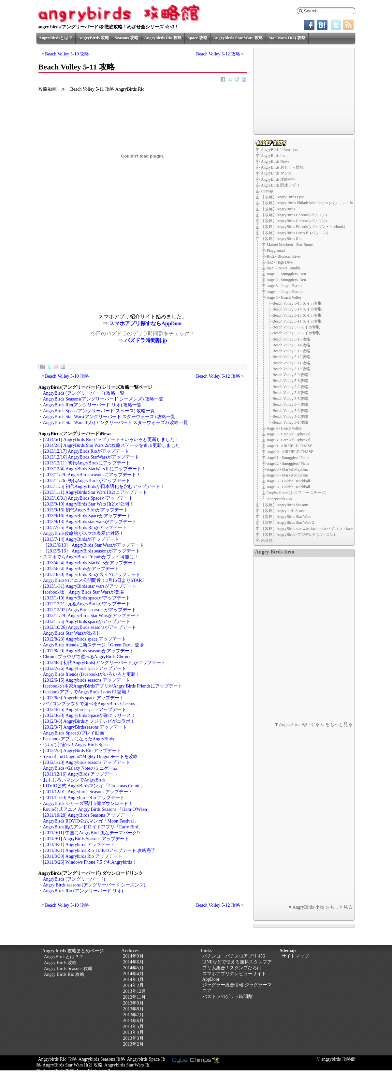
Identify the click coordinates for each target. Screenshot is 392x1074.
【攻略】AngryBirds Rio (281, 238)
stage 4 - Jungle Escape (285, 291)
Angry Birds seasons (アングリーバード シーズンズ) (94, 885)
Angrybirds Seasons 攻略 (102, 1059)
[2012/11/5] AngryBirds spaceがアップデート (86, 621)
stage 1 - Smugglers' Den (286, 274)
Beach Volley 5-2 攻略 (291, 416)
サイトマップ (295, 956)
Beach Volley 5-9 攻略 (291, 374)
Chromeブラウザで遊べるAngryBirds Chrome (87, 656)
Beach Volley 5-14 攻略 (292, 345)
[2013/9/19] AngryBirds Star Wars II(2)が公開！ (88, 504)
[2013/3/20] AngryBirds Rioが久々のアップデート (91, 574)
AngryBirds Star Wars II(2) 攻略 (73, 1065)
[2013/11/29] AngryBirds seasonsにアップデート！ (92, 474)
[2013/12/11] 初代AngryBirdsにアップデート (86, 463)
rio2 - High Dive (280, 262)
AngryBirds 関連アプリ (280, 185)
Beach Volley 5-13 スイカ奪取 (297, 315)
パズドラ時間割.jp (145, 340)
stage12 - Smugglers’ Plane (288, 463)
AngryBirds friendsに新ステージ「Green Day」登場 (93, 645)
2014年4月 (133, 973)
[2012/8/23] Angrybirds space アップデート (84, 639)
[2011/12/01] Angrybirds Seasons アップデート (88, 791)
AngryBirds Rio (279, 498)
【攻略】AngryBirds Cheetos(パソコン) (294, 215)
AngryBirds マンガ (276, 173)
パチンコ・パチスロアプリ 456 (233, 956)
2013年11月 (134, 997)
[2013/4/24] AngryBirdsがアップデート (81, 568)
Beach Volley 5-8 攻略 (291, 380)
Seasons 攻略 (126, 37)
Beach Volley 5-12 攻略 (218, 54)
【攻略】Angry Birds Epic (282, 197)
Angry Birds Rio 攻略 (64, 974)
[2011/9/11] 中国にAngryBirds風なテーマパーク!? (92, 832)
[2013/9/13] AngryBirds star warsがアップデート (90, 521)
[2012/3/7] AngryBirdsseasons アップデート (85, 727)
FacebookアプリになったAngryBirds (78, 738)
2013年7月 (133, 1014)
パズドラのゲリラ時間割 (227, 996)
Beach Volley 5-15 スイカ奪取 (297, 303)
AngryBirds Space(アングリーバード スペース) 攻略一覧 (99, 410)
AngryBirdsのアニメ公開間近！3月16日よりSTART (94, 580)
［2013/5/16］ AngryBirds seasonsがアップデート (91, 551)
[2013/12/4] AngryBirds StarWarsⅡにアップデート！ (94, 468)
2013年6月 (133, 1020)
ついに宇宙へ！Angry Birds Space (76, 744)
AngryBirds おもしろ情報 (282, 167)
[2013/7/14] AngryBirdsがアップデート (81, 539)
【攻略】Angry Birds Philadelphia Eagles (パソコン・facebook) (313, 203)
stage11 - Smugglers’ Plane (288, 457)
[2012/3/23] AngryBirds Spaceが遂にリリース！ (89, 715)
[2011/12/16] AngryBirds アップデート (80, 774)
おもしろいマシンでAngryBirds (74, 780)
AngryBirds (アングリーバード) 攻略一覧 (83, 393)
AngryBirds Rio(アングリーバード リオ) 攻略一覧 (92, 404)
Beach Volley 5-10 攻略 (67, 54)
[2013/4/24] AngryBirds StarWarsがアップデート (90, 562)
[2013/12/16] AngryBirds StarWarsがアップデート (91, 457)
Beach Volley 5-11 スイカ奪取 (297, 321)
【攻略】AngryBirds (278, 209)
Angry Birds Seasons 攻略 (68, 968)
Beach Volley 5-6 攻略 (291, 392)
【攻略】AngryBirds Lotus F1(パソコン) (294, 233)
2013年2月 (133, 1044)
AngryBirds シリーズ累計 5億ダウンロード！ (88, 803)
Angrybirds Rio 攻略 (163, 37)
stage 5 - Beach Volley (284, 297)
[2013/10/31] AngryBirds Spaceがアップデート (88, 498)
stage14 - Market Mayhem (287, 475)
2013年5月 (133, 1026)
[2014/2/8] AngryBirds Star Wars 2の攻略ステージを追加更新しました (111, 445)
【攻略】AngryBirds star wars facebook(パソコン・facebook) (311, 528)
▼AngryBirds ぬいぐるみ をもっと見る (313, 724)
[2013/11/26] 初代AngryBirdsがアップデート (86, 480)
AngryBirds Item (274, 155)
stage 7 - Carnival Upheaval (289, 434)
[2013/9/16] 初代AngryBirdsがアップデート (85, 509)
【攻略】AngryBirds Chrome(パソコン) (294, 221)
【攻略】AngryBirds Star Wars (286, 516)
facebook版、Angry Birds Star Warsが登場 (83, 592)
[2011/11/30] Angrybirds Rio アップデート (84, 797)
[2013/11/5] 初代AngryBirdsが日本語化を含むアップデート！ (104, 486)
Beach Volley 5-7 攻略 (291, 387)
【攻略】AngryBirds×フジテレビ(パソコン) (298, 534)
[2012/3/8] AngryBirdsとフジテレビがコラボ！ (89, 721)
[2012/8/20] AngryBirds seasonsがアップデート (88, 650)
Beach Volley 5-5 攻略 (291, 398)
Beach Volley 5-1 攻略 (291, 422)
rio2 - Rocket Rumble (284, 268)
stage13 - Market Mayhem (287, 469)
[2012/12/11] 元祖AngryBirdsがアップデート (86, 603)
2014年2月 (133, 985)
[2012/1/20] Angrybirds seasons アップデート (86, 762)
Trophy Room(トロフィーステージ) (297, 493)
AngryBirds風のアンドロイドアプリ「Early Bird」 (93, 826)
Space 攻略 (197, 37)
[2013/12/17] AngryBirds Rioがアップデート (86, 451)
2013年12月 (134, 991)
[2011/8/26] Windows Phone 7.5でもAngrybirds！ (90, 862)
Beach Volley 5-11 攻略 (291, 363)
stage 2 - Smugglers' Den (286, 280)
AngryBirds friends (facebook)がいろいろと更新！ (91, 674)
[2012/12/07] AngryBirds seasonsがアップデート (90, 609)
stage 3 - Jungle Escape (285, 285)
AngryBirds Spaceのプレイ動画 (73, 733)
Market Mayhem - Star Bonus (290, 244)
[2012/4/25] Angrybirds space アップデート (84, 709)
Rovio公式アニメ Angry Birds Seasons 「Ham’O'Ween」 (97, 809)
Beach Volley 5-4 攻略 (291, 404)
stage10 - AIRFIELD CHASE (290, 451)
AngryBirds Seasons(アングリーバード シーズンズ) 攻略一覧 (103, 399)
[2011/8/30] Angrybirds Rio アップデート (83, 856)
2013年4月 (133, 1032)
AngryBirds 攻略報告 (278, 179)
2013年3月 (133, 1038)
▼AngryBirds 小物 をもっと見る (320, 907)
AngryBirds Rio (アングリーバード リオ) (83, 890)
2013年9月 (133, 1003)
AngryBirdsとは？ (56, 37)
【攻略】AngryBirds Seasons (285, 505)
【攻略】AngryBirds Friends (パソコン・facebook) (303, 226)
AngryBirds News (275, 161)
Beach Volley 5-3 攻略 (291, 410)
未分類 (267, 540)
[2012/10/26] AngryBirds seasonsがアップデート (90, 627)
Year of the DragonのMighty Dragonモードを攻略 (90, 756)
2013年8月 (133, 1008)
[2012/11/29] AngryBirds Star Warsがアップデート (91, 615)
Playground (276, 250)
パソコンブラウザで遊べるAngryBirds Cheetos (89, 703)
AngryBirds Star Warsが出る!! (71, 633)
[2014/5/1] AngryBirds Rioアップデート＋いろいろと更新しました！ (111, 439)
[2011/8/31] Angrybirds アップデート (79, 844)
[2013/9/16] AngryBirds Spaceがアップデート (87, 515)
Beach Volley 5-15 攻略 (292, 339)
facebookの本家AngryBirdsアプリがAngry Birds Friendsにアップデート (113, 686)
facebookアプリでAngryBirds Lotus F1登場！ (87, 691)
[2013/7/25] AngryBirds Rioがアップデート (85, 527)
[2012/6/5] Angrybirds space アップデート (83, 697)
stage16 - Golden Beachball (288, 487)
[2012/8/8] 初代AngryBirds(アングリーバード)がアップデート (104, 662)
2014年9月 (133, 956)
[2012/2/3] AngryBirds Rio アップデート (82, 750)
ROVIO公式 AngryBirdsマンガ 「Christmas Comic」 (94, 785)
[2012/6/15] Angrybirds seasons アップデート (86, 680)
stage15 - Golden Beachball (288, 481)
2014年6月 (133, 962)
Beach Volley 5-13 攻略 (292, 351)
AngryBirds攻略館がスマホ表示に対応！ (83, 533)
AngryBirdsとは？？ (64, 956)
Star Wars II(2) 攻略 (287, 37)
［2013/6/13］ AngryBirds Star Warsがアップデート (93, 545)
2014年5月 (133, 967)
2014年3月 (133, 979)
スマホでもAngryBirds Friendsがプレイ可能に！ (91, 556)
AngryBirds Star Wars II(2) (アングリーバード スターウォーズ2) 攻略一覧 (115, 422)
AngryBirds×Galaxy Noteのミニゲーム (80, 768)
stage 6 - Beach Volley (284, 428)
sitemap (267, 191)
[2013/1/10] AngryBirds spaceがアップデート (86, 598)
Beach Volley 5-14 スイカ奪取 (297, 309)
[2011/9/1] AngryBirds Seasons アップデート (86, 838)
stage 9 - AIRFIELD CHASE (289, 446)
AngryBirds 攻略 (93, 37)
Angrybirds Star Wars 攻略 (238, 37)
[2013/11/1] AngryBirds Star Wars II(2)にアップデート (95, 492)
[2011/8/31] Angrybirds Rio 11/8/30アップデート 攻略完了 (99, 850)
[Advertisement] (90, 268)
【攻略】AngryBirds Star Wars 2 (287, 522)
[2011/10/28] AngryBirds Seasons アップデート (88, 815)
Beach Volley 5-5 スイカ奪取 (296, 327)
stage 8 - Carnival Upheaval (289, 440)
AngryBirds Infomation (279, 149)
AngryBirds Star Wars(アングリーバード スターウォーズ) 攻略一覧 (109, 416)
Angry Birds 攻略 (60, 962)
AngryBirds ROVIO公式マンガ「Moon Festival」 (90, 821)
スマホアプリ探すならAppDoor (145, 323)
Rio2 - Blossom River (284, 256)
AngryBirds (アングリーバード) (74, 879)
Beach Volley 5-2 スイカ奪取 (296, 333)
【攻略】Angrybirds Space (283, 510)
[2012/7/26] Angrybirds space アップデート (84, 668)
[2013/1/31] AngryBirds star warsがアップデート (90, 586)
